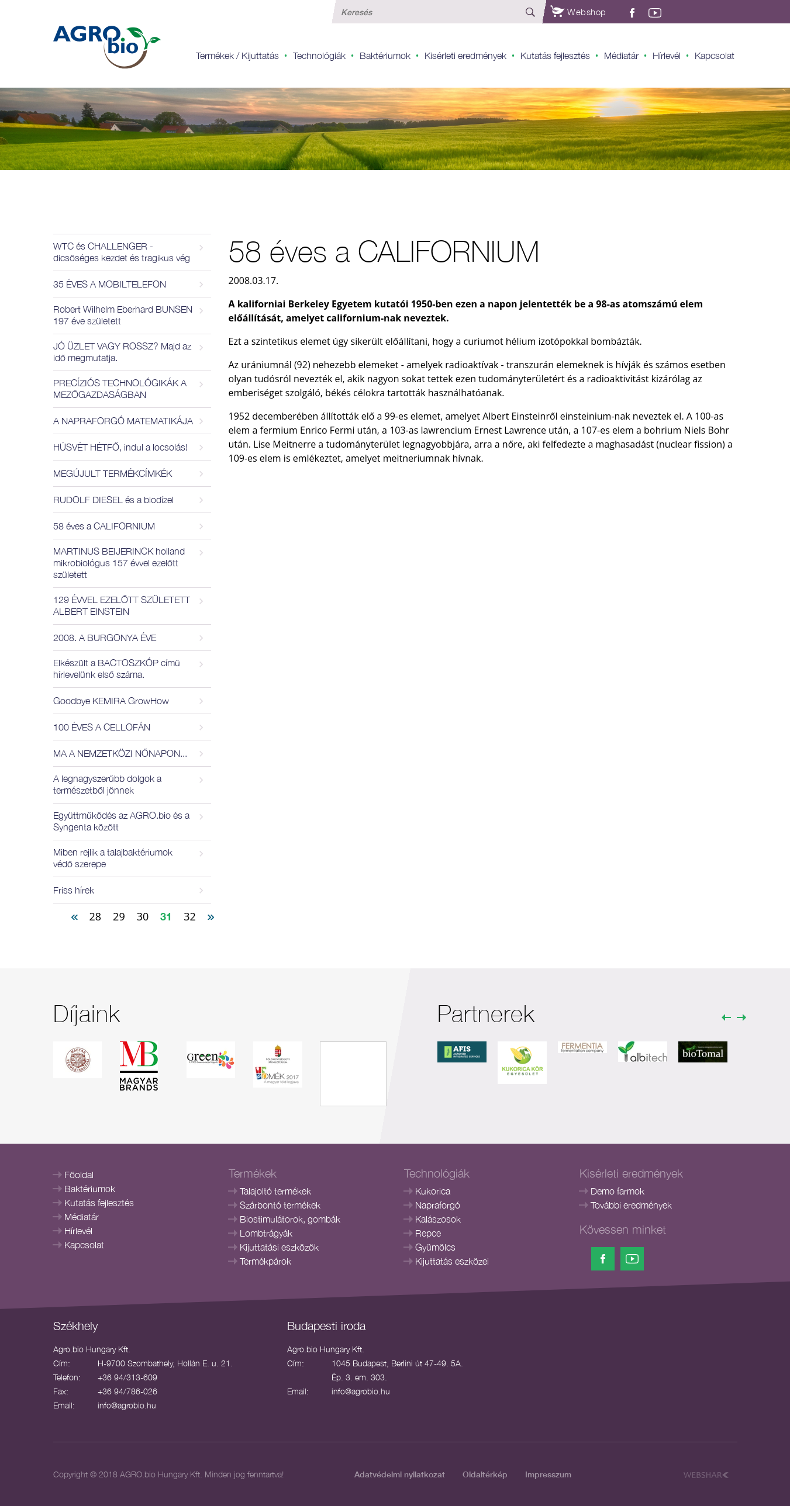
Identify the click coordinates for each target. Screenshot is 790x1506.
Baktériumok (385, 55)
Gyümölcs (435, 1247)
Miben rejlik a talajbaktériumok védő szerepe (113, 858)
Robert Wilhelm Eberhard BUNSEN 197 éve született (122, 315)
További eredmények (631, 1205)
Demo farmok (617, 1191)
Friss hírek (73, 890)
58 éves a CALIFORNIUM (104, 526)
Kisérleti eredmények (465, 55)
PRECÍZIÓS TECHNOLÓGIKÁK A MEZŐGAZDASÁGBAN (120, 389)
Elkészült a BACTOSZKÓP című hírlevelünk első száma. (116, 668)
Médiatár (621, 55)
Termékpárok (265, 1261)
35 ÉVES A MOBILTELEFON (109, 284)
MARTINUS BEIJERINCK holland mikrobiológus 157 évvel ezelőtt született (119, 563)
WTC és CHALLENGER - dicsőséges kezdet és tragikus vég (121, 252)
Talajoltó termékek (275, 1191)
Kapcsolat (714, 55)
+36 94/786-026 (127, 1391)
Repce (428, 1233)
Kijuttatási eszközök (279, 1247)
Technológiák (319, 55)
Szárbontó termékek (280, 1205)
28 (95, 916)
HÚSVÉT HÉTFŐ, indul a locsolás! (120, 447)
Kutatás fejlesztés (555, 55)
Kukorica (432, 1191)
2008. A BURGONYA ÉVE (104, 637)
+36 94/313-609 (127, 1377)
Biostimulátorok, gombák (290, 1219)
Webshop (578, 11)
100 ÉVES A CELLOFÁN (101, 727)
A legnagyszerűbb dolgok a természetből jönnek (107, 784)
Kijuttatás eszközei (452, 1261)
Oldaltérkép (485, 1474)
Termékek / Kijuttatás (237, 55)
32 (190, 916)
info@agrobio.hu (127, 1405)
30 (143, 916)
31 (166, 916)
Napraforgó (437, 1205)
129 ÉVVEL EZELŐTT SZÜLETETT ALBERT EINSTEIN (121, 605)
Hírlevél (667, 55)
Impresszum (548, 1474)
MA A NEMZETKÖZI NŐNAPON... (120, 753)
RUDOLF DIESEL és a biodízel (113, 499)
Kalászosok (438, 1219)
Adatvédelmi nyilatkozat (399, 1474)
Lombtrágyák (266, 1233)
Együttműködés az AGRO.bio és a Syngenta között (121, 821)
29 (119, 916)
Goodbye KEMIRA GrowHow (111, 700)
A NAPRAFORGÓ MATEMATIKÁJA (123, 421)
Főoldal (79, 1174)
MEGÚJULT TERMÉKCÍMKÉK (112, 473)
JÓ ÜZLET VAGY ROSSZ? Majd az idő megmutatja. (122, 352)
